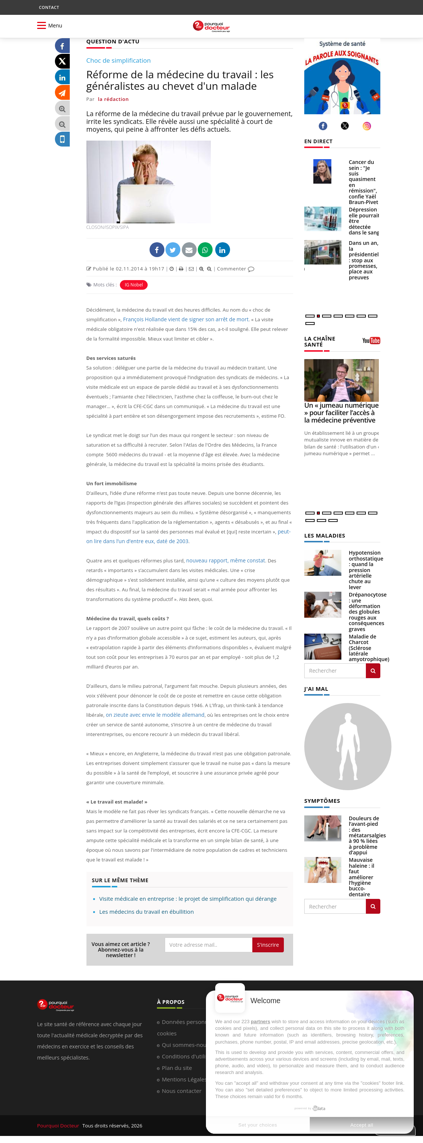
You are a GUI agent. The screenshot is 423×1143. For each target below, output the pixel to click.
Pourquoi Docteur (58, 1125)
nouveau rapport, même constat (223, 560)
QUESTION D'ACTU (111, 41)
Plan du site (177, 1067)
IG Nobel (134, 284)
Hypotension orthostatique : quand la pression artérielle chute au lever (366, 568)
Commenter (236, 268)
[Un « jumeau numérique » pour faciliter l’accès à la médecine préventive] (342, 379)
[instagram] (368, 126)
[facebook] (324, 126)
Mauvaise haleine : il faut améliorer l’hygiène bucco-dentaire (361, 875)
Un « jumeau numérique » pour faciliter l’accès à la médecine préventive (341, 412)
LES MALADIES (323, 534)
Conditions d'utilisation (191, 1056)
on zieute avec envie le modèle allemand (152, 714)
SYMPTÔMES (321, 798)
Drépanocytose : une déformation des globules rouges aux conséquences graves (368, 610)
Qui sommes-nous (185, 1044)
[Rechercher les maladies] (373, 669)
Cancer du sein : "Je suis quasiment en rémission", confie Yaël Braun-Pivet (363, 182)
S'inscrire (268, 944)
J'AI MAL (315, 687)
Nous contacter (181, 1090)
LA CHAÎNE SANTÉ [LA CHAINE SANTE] (319, 341)
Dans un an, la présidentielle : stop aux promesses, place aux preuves (366, 259)
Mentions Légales (184, 1079)
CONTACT (49, 7)
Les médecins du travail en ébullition (146, 911)
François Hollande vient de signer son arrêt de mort (181, 319)
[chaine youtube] (371, 342)
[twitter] (346, 126)
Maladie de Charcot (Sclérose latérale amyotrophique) (369, 647)
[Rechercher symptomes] (373, 904)
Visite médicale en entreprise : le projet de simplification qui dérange (188, 898)
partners (260, 1021)
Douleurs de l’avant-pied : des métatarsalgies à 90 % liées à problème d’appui (367, 833)
